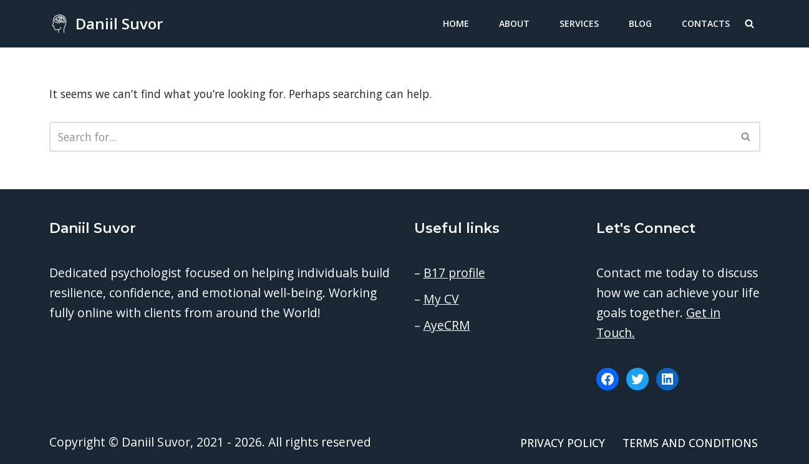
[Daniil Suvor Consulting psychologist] (106, 23)
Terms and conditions (690, 442)
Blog (640, 23)
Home (456, 23)
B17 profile (454, 272)
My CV (441, 298)
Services (579, 23)
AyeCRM (447, 325)
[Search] (749, 23)
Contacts (706, 23)
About (514, 23)
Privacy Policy (562, 442)
